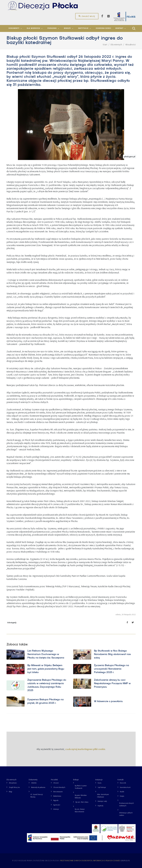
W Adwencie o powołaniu (108, 701)
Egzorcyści (56, 805)
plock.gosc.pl (129, 156)
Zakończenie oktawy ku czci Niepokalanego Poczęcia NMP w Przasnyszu (112, 683)
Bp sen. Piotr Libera (82, 802)
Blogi (10, 792)
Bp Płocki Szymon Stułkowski (81, 787)
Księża (122, 796)
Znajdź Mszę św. (14, 787)
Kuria (99, 783)
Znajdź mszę (87, 16)
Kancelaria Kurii (125, 787)
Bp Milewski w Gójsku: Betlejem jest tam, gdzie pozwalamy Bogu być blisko (45, 669)
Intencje (56, 809)
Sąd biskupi (102, 787)
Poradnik (54, 779)
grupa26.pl (125, 860)
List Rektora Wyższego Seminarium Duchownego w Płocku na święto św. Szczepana (45, 654)
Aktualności (13, 783)
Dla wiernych (11, 779)
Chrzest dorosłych (59, 787)
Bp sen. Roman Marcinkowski (80, 810)
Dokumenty (33, 779)
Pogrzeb (55, 800)
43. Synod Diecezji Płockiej (36, 795)
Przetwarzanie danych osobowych (126, 804)
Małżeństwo (57, 796)
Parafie (122, 792)
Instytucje (98, 779)
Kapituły (100, 806)
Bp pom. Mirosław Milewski (81, 796)
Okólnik (34, 783)
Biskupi (76, 779)
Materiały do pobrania (38, 787)
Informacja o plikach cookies (126, 814)
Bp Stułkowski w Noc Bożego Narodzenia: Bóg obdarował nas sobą (112, 654)
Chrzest (56, 783)
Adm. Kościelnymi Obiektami (103, 795)
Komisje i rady (102, 801)
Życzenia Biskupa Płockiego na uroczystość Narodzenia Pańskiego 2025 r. (111, 669)
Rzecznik (123, 783)
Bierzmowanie (58, 792)
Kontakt (121, 779)
